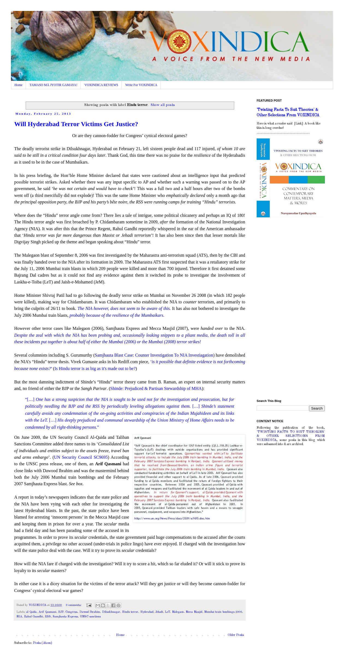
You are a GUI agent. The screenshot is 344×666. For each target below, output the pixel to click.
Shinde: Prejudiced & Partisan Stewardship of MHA (156, 388)
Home (18, 85)
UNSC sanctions (90, 616)
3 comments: (74, 605)
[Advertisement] (291, 309)
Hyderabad (146, 612)
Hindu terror (130, 612)
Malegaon (178, 612)
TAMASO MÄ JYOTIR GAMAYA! (53, 85)
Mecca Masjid (194, 612)
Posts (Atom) (42, 643)
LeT (167, 612)
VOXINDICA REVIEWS (101, 85)
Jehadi (159, 612)
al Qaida (31, 612)
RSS (48, 616)
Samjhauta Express (65, 616)
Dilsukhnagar (111, 612)
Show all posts (163, 105)
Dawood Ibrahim (89, 612)
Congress (71, 612)
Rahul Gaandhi (33, 616)
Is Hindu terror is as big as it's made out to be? (95, 368)
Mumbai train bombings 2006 (223, 612)
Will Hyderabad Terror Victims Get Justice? (76, 124)
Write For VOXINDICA (141, 85)
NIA (19, 616)
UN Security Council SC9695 (81, 457)
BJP (60, 612)
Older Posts (236, 635)
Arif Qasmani (47, 612)
